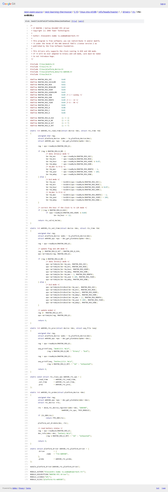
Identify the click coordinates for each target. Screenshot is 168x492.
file (74, 21)
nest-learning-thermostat (58, 11)
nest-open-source (33, 11)
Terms (28, 488)
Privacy (21, 488)
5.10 (76, 11)
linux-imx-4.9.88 (88, 11)
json (164, 488)
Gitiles (14, 488)
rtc (133, 11)
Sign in (163, 4)
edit (81, 21)
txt (157, 488)
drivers (126, 11)
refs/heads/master (108, 11)
